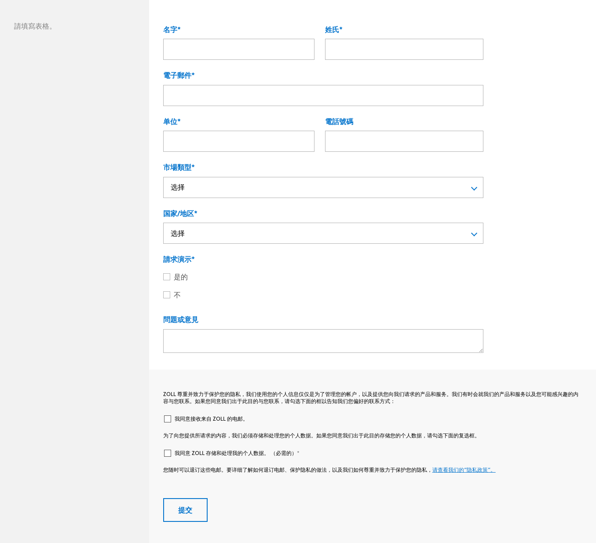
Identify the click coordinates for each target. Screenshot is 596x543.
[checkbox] (323, 286)
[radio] (328, 277)
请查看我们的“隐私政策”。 (464, 469)
